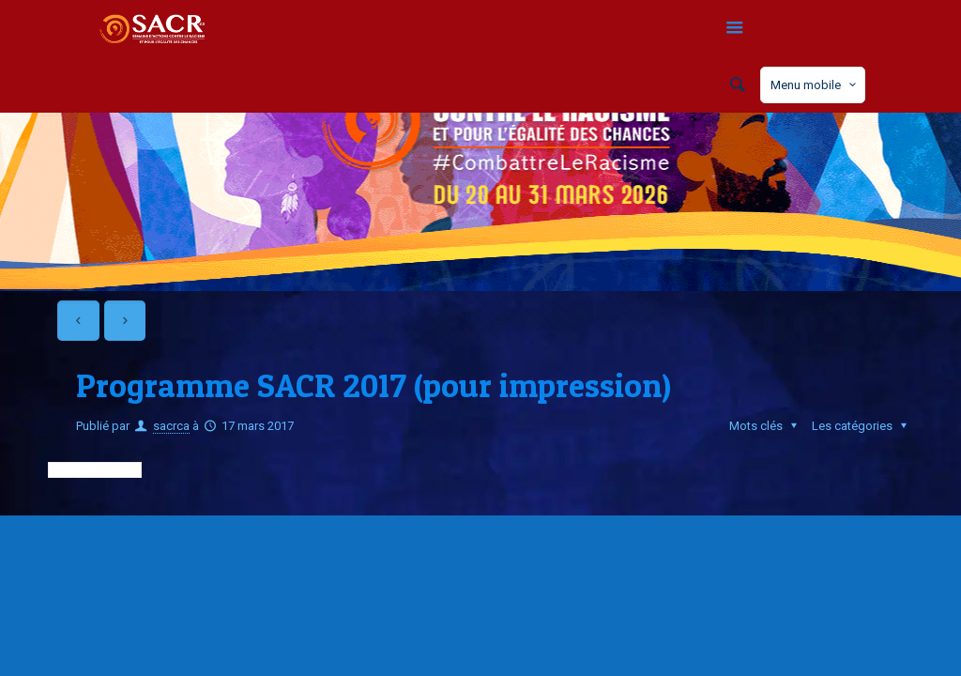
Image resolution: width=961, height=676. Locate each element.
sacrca (171, 426)
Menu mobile (814, 84)
